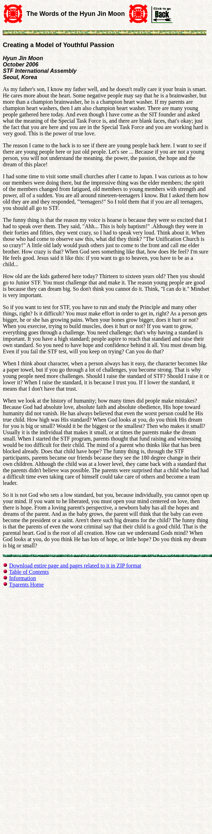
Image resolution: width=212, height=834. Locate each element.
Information (22, 578)
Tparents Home (26, 585)
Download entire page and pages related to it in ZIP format (75, 566)
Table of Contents (29, 572)
